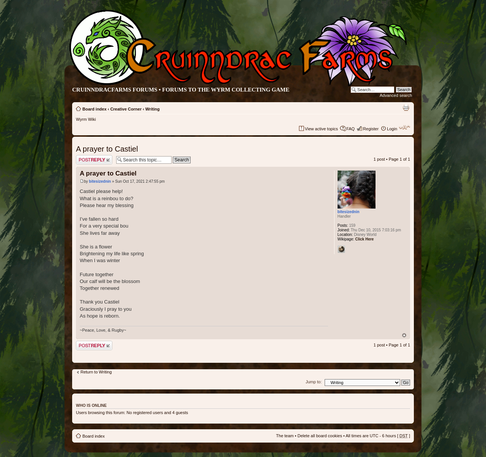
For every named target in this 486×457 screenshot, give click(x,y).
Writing (152, 109)
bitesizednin (100, 181)
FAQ (350, 129)
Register (371, 129)
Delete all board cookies (319, 435)
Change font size (404, 127)
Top (404, 335)
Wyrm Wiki (86, 119)
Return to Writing (96, 372)
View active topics (321, 129)
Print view (406, 107)
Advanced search (396, 95)
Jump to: (314, 382)
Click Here (364, 239)
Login (392, 129)
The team (284, 435)
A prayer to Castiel (107, 149)
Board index (94, 109)
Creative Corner (126, 109)
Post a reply (94, 159)
